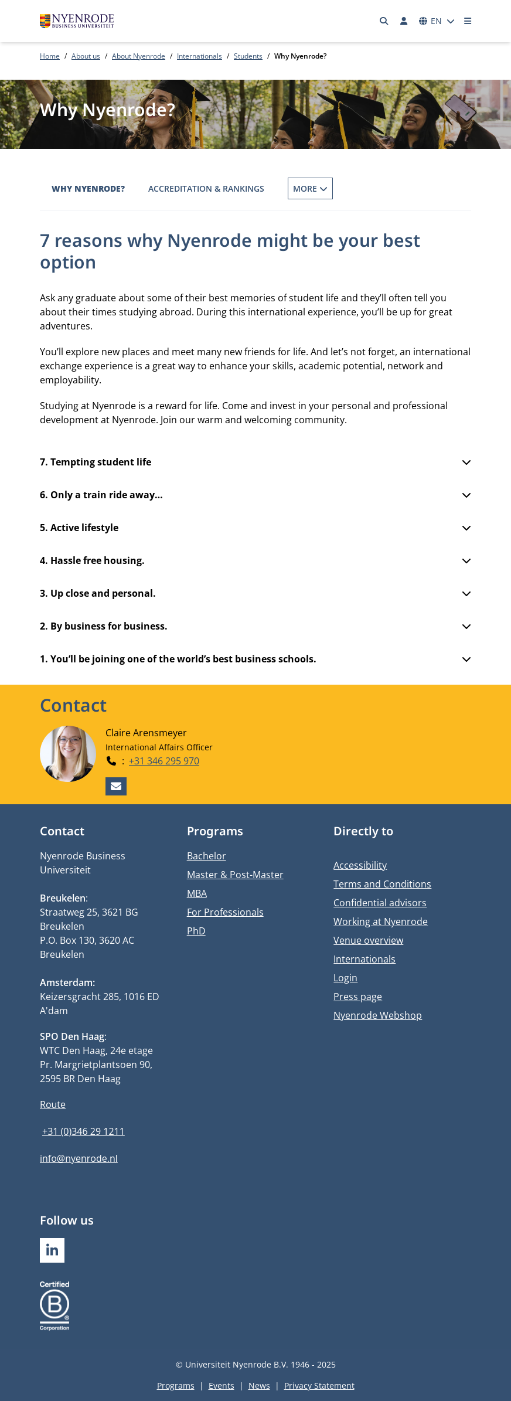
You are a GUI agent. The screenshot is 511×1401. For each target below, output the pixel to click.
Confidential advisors (380, 902)
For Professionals (225, 912)
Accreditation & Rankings (206, 188)
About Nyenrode (138, 56)
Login (345, 977)
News (259, 1385)
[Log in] (403, 21)
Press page (357, 996)
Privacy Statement (319, 1385)
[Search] (384, 21)
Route (53, 1104)
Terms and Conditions (382, 884)
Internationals (199, 56)
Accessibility (360, 865)
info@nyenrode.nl (79, 1158)
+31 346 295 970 (164, 760)
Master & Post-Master (235, 874)
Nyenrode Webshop (377, 1015)
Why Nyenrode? (88, 188)
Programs (176, 1385)
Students (248, 56)
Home (50, 56)
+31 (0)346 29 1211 (83, 1131)
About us (85, 56)
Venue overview (368, 940)
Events (221, 1385)
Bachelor (206, 855)
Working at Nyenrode (380, 921)
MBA (197, 893)
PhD (196, 930)
